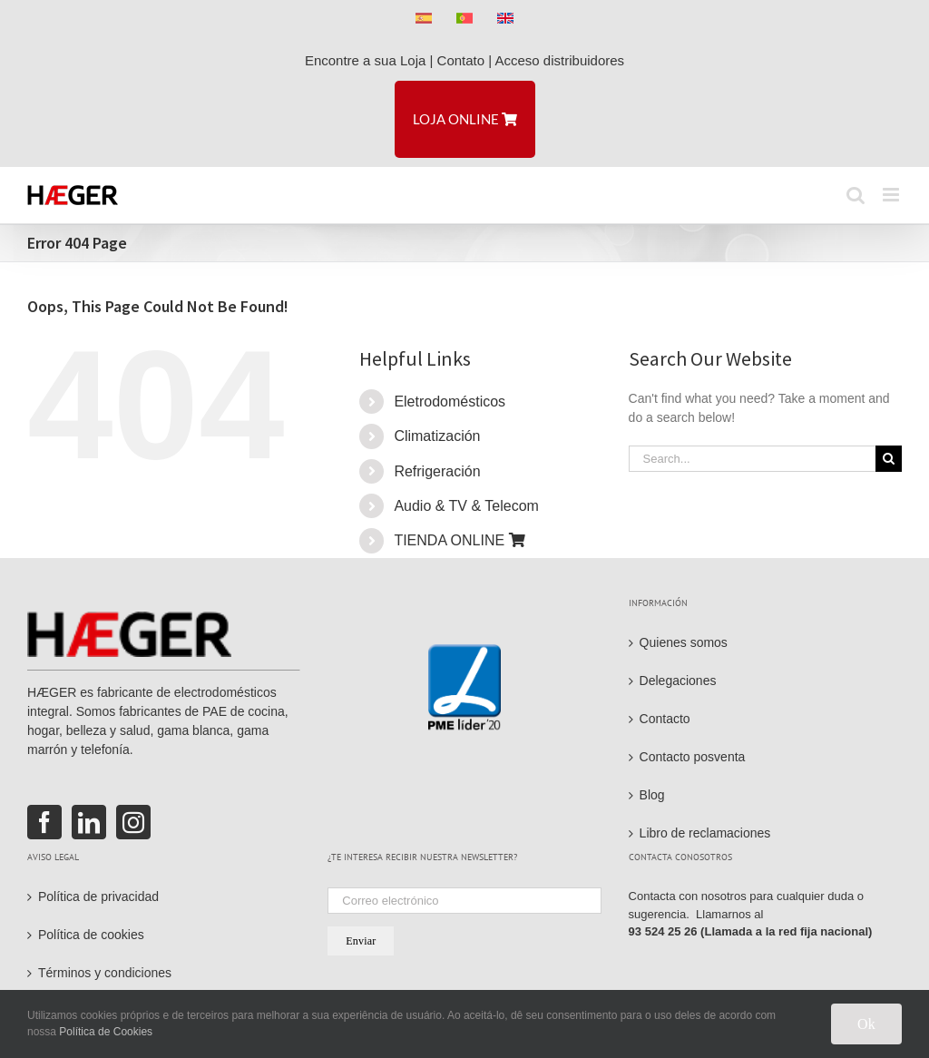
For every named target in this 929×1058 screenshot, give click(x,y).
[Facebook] (44, 822)
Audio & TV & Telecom (466, 506)
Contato (461, 60)
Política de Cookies (105, 1031)
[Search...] (752, 459)
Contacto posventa (693, 756)
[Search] (888, 459)
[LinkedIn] (89, 822)
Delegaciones (678, 680)
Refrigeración (437, 471)
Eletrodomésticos (449, 401)
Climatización (437, 436)
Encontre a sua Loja (365, 60)
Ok (866, 1024)
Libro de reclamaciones (705, 833)
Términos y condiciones (104, 972)
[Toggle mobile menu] (892, 194)
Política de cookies (91, 934)
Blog (652, 795)
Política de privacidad (98, 896)
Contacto (665, 718)
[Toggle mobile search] (855, 194)
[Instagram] (133, 822)
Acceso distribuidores (560, 60)
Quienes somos (684, 642)
